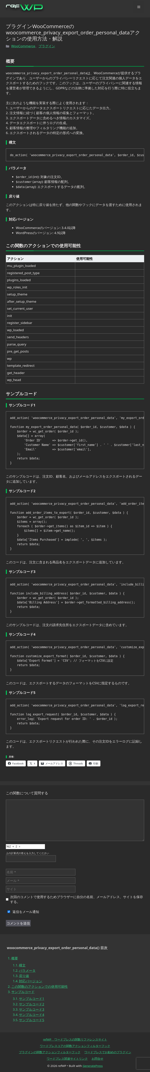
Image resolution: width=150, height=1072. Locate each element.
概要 (14, 958)
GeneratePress (93, 1066)
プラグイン (46, 46)
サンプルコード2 (31, 1004)
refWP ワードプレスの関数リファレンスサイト (75, 1039)
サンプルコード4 (31, 1014)
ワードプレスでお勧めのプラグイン (107, 1052)
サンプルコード (23, 992)
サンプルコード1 (31, 998)
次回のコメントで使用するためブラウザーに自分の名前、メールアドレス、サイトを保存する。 (76, 899)
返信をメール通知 (22, 911)
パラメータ (27, 970)
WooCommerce (23, 46)
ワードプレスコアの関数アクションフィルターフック (75, 1046)
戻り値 (24, 976)
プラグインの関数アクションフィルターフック (49, 1052)
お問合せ (97, 1058)
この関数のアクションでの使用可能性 (39, 986)
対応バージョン (30, 981)
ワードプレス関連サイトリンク (67, 1058)
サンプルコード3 (31, 1009)
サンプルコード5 (31, 1020)
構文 (22, 965)
